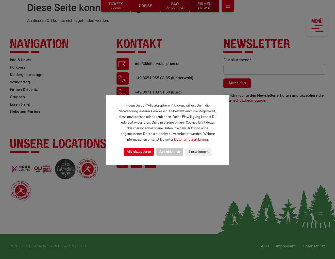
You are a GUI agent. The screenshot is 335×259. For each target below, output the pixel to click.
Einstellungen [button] (198, 151)
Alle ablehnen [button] (169, 151)
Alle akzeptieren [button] (139, 151)
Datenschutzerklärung (191, 139)
